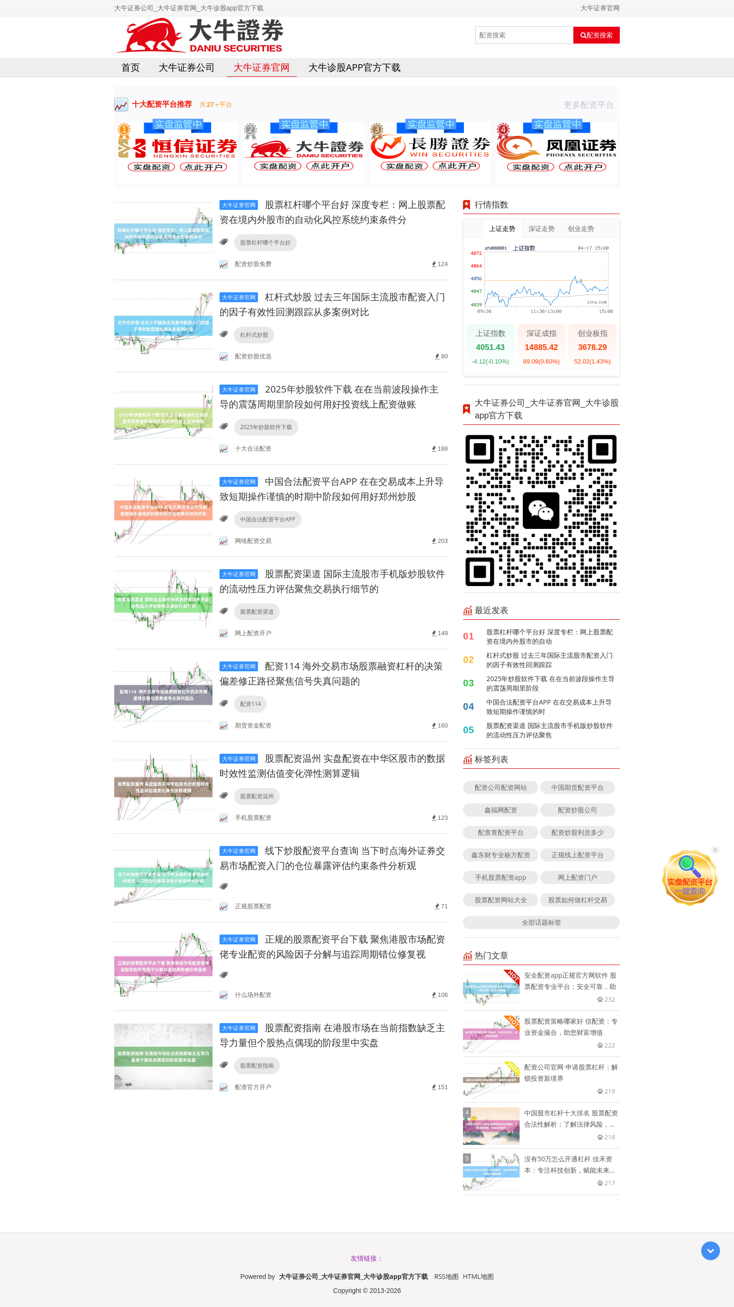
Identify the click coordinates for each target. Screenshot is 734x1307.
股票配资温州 (257, 796)
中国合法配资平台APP (267, 519)
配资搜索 (596, 35)
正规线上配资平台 (577, 854)
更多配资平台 (592, 104)
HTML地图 (478, 1276)
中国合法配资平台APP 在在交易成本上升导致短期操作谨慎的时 (548, 707)
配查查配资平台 (501, 832)
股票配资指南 (257, 1065)
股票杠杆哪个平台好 (265, 242)
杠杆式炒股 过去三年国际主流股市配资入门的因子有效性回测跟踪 (549, 660)
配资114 (250, 704)
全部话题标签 (541, 922)
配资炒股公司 (577, 809)
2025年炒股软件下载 (266, 427)
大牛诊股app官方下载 (354, 67)
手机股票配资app (500, 877)
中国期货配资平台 (577, 787)
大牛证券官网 (262, 67)
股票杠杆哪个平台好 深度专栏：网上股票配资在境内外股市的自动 (549, 636)
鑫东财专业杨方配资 (500, 854)
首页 (130, 67)
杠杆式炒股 (254, 335)
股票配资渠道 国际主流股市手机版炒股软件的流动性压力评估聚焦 (549, 730)
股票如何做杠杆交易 (577, 899)
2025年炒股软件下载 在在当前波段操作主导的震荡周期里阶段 (550, 683)
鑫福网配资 (500, 809)
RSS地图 (446, 1276)
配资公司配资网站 (501, 787)
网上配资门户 (577, 877)
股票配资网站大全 (501, 899)
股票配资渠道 (257, 612)
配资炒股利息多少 (577, 832)
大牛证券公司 (187, 67)
